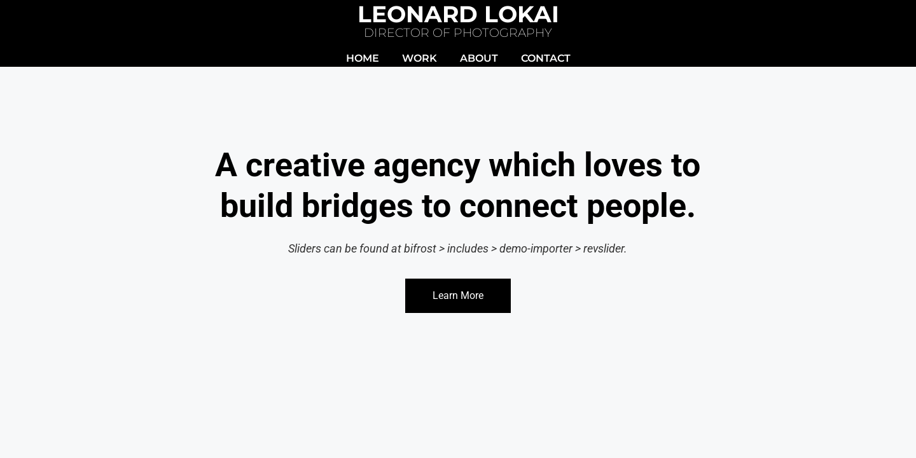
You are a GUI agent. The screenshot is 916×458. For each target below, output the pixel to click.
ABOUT (479, 58)
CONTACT (546, 58)
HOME (362, 58)
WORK (419, 58)
